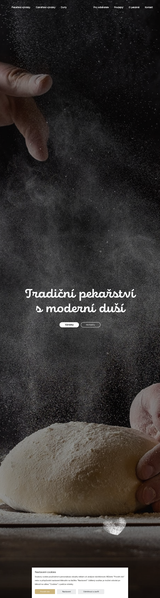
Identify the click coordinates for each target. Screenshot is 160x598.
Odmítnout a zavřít (95, 591)
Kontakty (92, 324)
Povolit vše (45, 591)
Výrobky (68, 324)
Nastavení (69, 591)
